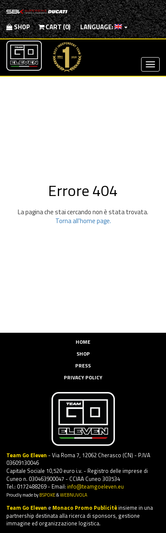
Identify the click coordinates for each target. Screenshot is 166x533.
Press (83, 366)
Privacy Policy (83, 377)
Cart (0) (54, 27)
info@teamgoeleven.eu (95, 486)
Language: (103, 27)
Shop (18, 27)
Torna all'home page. (83, 221)
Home (83, 342)
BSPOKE (47, 494)
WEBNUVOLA (73, 494)
